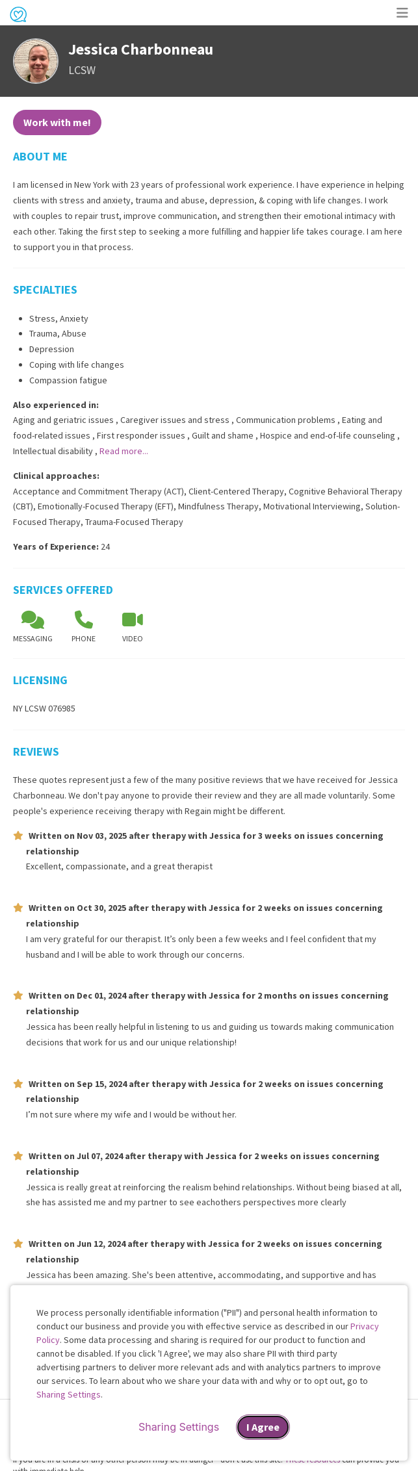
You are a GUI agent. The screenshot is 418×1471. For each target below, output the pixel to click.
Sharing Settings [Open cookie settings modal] (178, 1426)
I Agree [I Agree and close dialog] (263, 1426)
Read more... (123, 451)
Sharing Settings (68, 1394)
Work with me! (57, 122)
